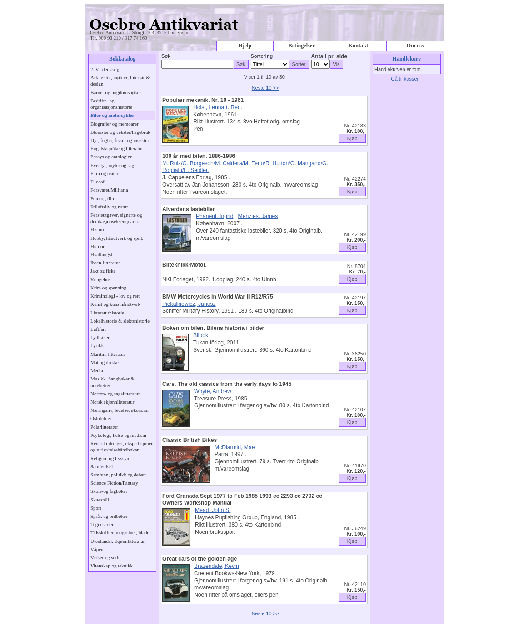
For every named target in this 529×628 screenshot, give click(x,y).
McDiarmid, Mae (235, 447)
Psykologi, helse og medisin (118, 435)
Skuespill (99, 499)
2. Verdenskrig (105, 69)
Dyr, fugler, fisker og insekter (119, 140)
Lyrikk (97, 345)
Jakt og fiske (102, 270)
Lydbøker (100, 337)
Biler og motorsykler (112, 115)
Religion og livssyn (109, 458)
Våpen (97, 549)
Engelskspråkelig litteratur (116, 148)
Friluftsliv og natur (109, 206)
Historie (98, 229)
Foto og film (102, 198)
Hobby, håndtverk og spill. (116, 238)
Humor (97, 246)
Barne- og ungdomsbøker (115, 92)
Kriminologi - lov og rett (115, 296)
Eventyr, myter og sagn (113, 165)
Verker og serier (106, 557)
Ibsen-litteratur (105, 262)
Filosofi (98, 181)
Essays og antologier (111, 156)
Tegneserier (102, 524)
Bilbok (200, 335)
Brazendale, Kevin (216, 566)
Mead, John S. (212, 510)
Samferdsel (101, 466)
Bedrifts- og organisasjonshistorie (111, 104)
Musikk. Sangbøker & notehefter (112, 382)
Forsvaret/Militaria (109, 189)
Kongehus (100, 279)
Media (96, 370)
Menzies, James (258, 216)
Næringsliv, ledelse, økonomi (119, 410)
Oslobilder (100, 418)
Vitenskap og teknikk (111, 565)
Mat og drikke (104, 362)
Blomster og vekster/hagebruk (120, 132)
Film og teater (104, 173)
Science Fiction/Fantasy (114, 483)
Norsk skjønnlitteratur (112, 402)
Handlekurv (407, 59)
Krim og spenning (108, 287)
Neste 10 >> (265, 88)
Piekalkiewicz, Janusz (189, 304)
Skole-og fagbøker (108, 491)
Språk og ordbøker (108, 516)
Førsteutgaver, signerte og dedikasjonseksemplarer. (116, 218)
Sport (95, 508)
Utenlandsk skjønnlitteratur (117, 541)
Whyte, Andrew (212, 391)
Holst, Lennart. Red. (217, 107)
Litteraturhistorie (107, 312)
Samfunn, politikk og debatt (118, 474)
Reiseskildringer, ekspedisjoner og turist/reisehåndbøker (121, 446)
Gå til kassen (405, 78)
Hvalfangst (101, 254)
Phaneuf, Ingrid (214, 216)
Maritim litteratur (107, 354)
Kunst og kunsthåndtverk (115, 304)
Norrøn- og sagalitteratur (115, 393)
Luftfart (98, 329)
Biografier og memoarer (114, 124)
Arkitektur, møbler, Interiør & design (120, 80)
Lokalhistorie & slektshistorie (120, 321)
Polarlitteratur (104, 427)
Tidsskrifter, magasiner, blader (120, 532)
